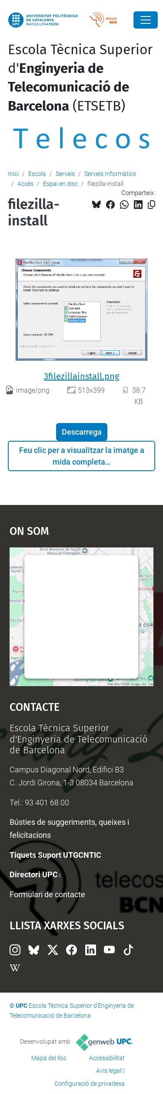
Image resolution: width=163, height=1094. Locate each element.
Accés (25, 183)
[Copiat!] (151, 205)
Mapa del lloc (49, 1058)
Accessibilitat (107, 1058)
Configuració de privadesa (89, 1083)
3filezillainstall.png (81, 376)
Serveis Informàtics (110, 173)
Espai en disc (60, 183)
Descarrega (82, 431)
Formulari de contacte (47, 894)
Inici (13, 173)
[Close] (145, 20)
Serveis (65, 173)
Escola (37, 173)
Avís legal (108, 1070)
